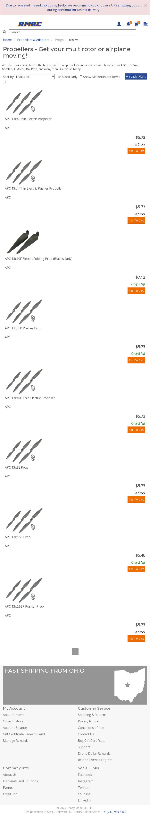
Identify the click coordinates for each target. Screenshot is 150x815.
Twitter (83, 787)
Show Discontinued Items (102, 77)
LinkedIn (84, 800)
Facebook (85, 775)
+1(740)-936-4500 (115, 812)
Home (7, 40)
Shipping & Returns (92, 715)
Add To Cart (136, 151)
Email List (10, 794)
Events (8, 787)
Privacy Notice (88, 721)
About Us (10, 775)
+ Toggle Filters (136, 76)
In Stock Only (68, 77)
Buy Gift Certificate (91, 740)
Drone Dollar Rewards (94, 753)
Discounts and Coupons (20, 781)
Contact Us (86, 734)
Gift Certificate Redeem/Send (24, 734)
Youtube (84, 794)
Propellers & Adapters (33, 40)
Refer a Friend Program (95, 760)
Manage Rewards (15, 740)
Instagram (85, 781)
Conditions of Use (91, 728)
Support (84, 747)
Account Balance (15, 728)
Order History (13, 721)
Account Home (13, 715)
